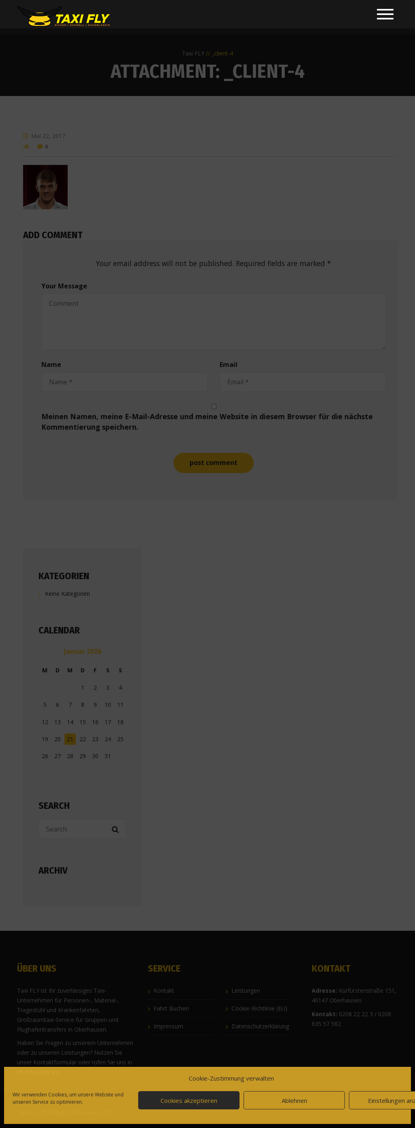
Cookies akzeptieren (188, 1100)
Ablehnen (294, 1100)
